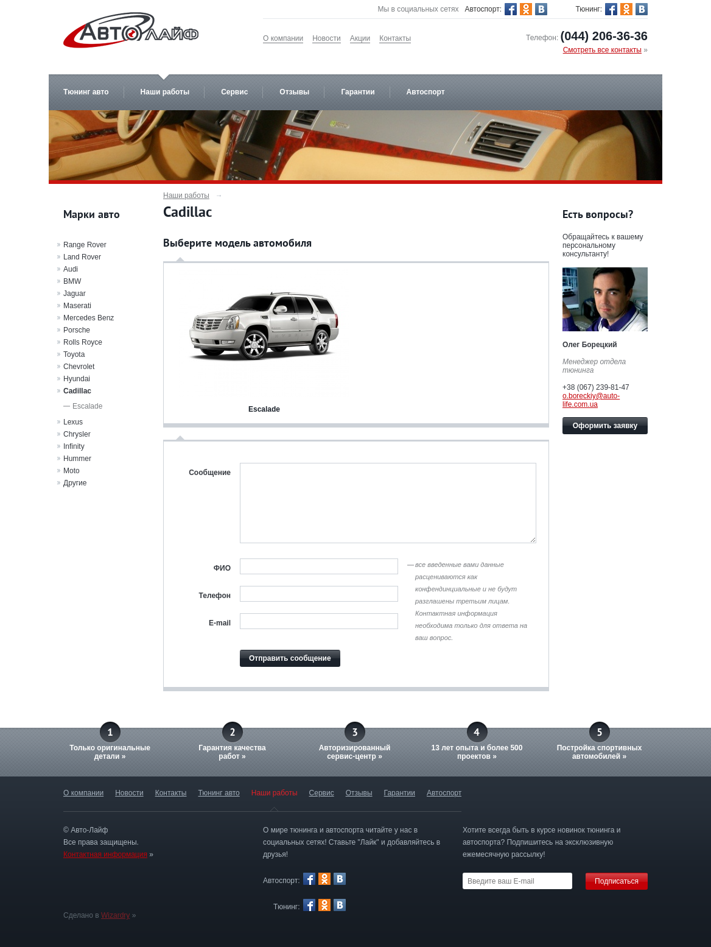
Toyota (74, 354)
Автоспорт (426, 92)
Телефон (215, 595)
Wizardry (115, 915)
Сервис (234, 92)
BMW (72, 281)
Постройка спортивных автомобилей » (599, 752)
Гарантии (357, 92)
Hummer (77, 458)
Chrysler (77, 434)
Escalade (87, 406)
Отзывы (294, 92)
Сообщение (210, 472)
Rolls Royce (82, 342)
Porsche (76, 330)
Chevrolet (78, 366)
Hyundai (76, 379)
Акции (360, 38)
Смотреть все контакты (602, 50)
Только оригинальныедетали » (109, 752)
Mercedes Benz (88, 318)
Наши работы (165, 92)
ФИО (222, 568)
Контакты (395, 38)
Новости (326, 38)
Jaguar (74, 293)
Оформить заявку (605, 425)
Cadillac (77, 391)
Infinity (74, 446)
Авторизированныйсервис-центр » (355, 752)
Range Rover (85, 245)
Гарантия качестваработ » (231, 752)
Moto (71, 470)
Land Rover (82, 257)
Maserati (77, 305)
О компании (283, 38)
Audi (70, 269)
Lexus (73, 422)
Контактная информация (105, 854)
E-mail (220, 623)
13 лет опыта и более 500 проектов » (477, 752)
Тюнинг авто (86, 92)
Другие (74, 483)
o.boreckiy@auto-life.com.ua (591, 400)
